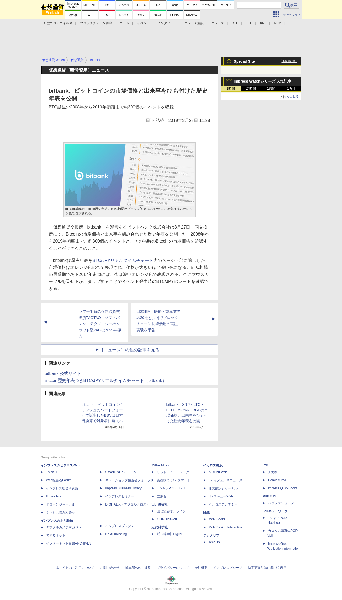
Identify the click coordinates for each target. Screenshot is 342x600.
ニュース (217, 23)
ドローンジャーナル (60, 504)
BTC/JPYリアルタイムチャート (123, 260)
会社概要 (201, 568)
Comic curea (277, 480)
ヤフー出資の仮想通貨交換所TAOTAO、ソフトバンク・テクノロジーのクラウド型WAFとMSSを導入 (100, 323)
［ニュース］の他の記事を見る (129, 350)
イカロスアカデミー (223, 504)
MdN (206, 512)
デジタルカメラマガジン (64, 527)
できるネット (55, 535)
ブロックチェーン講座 (96, 23)
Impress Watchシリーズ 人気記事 (263, 81)
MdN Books (217, 519)
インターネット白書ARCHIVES (68, 543)
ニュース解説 (194, 23)
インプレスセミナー (119, 496)
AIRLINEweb (218, 472)
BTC (235, 23)
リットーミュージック (173, 472)
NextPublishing (116, 534)
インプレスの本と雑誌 (57, 520)
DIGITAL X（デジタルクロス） (127, 504)
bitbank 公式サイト (63, 373)
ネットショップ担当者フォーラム (129, 480)
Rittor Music (160, 465)
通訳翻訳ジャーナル (223, 488)
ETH (249, 23)
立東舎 (162, 496)
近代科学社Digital (169, 534)
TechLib (214, 542)
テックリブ (211, 535)
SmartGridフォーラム (120, 472)
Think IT (52, 472)
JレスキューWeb (221, 496)
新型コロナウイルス (57, 23)
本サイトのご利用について (75, 568)
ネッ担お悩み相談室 (60, 512)
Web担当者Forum (59, 480)
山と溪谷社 (159, 504)
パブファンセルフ (281, 503)
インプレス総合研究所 (62, 488)
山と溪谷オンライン (171, 511)
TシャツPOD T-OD (171, 488)
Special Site (244, 61)
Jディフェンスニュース (225, 480)
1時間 (231, 88)
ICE (265, 465)
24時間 (251, 88)
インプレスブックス (119, 526)
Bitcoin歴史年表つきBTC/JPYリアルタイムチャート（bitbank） (106, 380)
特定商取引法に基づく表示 (267, 568)
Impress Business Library (123, 488)
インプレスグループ (227, 568)
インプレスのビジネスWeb (60, 465)
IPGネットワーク (275, 511)
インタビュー (167, 23)
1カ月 (291, 88)
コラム (124, 23)
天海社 (273, 472)
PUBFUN (269, 496)
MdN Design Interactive (225, 527)
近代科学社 (159, 527)
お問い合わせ (109, 568)
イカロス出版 (213, 465)
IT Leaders (53, 496)
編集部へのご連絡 (138, 568)
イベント (143, 23)
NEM (277, 23)
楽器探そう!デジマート (173, 480)
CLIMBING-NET (168, 519)
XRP (263, 23)
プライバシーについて (173, 568)
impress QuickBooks (282, 488)
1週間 (271, 88)
